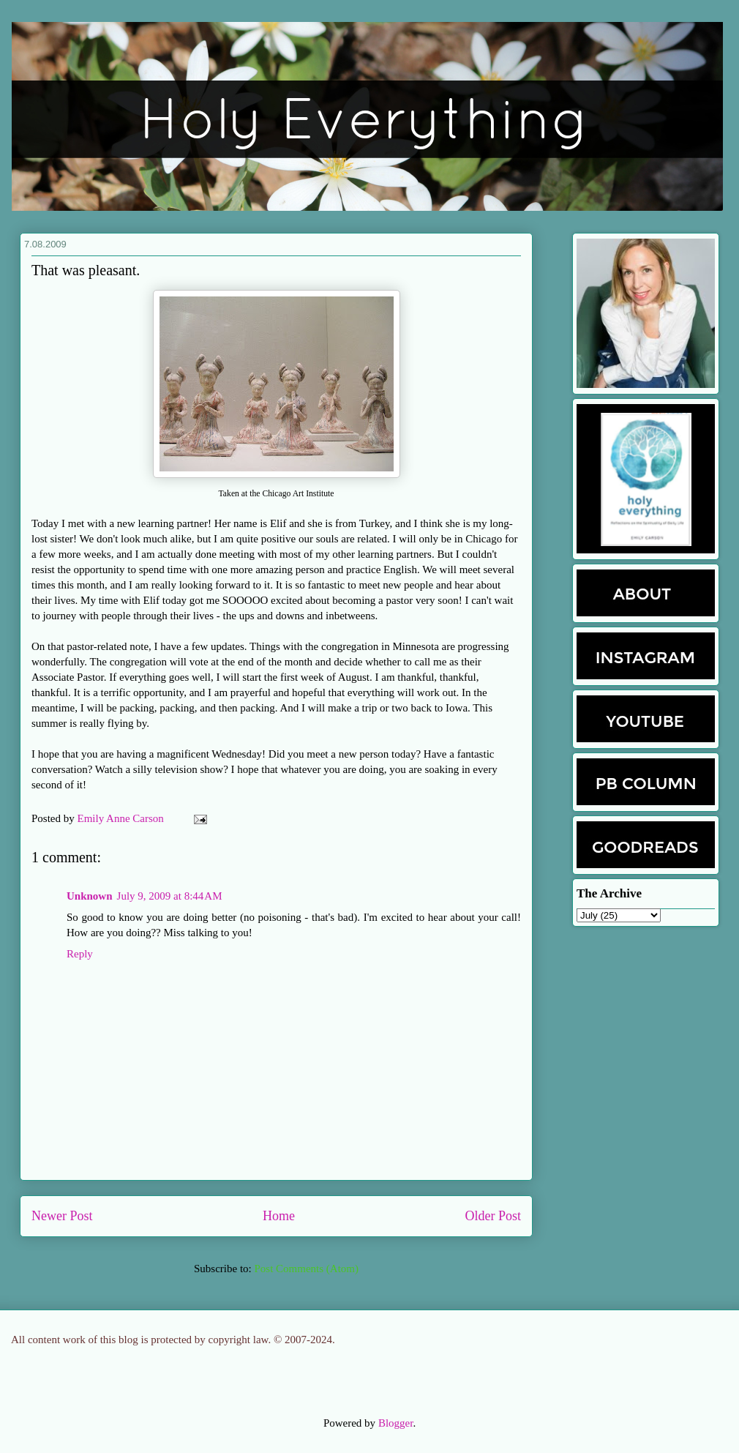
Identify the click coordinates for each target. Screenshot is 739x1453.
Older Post (493, 1216)
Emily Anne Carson (122, 818)
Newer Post (62, 1216)
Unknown (90, 896)
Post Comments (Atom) (306, 1268)
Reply (80, 954)
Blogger (395, 1423)
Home (279, 1216)
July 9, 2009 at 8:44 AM (169, 896)
